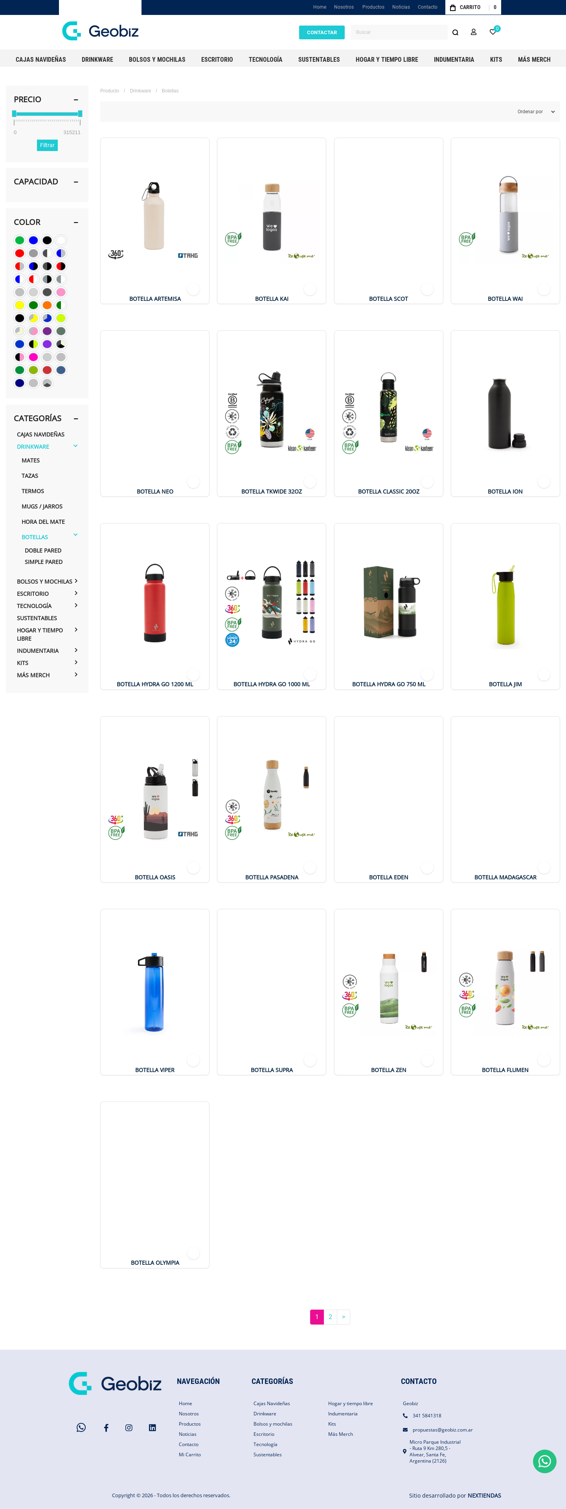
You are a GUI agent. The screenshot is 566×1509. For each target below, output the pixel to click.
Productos (373, 7)
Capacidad (36, 181)
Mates (31, 460)
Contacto (427, 7)
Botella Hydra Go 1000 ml (271, 684)
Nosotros (344, 7)
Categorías (37, 418)
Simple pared (43, 562)
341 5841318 (427, 1415)
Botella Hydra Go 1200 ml (155, 684)
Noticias (401, 7)
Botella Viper (155, 1070)
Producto (109, 91)
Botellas (35, 537)
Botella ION (505, 491)
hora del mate (43, 521)
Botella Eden (388, 877)
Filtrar (47, 145)
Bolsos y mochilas (44, 581)
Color (27, 222)
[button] (473, 32)
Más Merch (33, 675)
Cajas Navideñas (40, 434)
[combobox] (407, 32)
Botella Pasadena (271, 877)
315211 (72, 132)
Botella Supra (272, 1070)
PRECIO (27, 99)
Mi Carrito (190, 1454)
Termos (33, 491)
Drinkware (33, 446)
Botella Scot (388, 298)
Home (320, 8)
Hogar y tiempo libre (40, 634)
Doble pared (43, 550)
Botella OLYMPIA (155, 1262)
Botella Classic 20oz (388, 491)
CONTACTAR (322, 32)
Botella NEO (155, 491)
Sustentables (37, 618)
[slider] (14, 113)
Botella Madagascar (505, 877)
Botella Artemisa (155, 298)
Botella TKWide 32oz (271, 491)
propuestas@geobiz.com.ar (443, 1429)
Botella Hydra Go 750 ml (388, 684)
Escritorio (33, 593)
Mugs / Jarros (42, 506)
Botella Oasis (155, 877)
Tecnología (34, 606)
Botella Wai (505, 298)
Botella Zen (388, 1070)
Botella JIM (505, 684)
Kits (22, 663)
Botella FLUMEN (505, 1070)
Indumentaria (38, 650)
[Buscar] (455, 32)
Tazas (30, 475)
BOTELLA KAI (272, 298)
